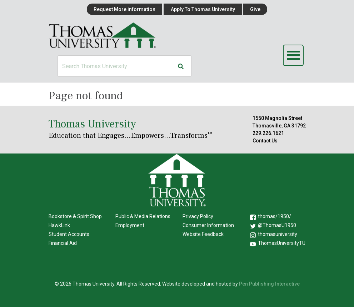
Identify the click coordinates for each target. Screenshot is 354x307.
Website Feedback (203, 234)
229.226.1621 (268, 133)
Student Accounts (69, 234)
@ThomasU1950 (277, 225)
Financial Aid (63, 243)
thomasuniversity (277, 234)
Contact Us (265, 141)
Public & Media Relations (142, 216)
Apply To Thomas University (203, 9)
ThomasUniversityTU (281, 243)
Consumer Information (208, 225)
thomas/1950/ (274, 216)
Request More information (124, 9)
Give (255, 9)
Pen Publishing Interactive (269, 284)
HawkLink (59, 225)
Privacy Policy (198, 216)
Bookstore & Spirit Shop (75, 216)
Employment (129, 225)
